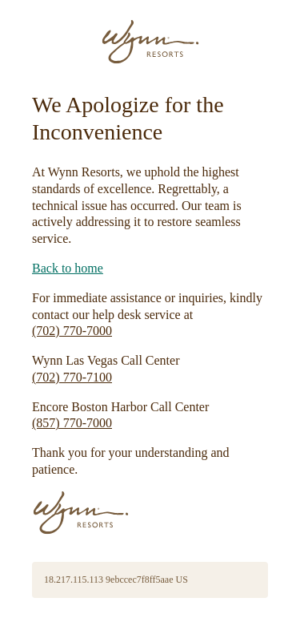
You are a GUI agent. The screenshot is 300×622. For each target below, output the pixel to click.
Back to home (67, 268)
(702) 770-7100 (72, 377)
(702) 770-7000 (72, 330)
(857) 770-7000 (72, 423)
